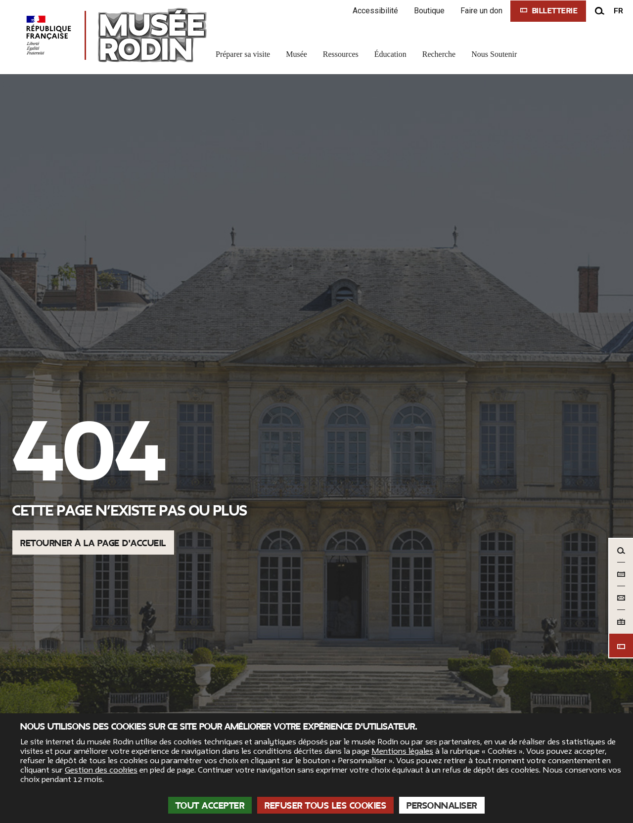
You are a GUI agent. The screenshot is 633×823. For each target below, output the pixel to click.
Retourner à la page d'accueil (93, 543)
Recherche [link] (439, 54)
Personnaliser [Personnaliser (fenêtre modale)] (442, 806)
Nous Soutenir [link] (494, 54)
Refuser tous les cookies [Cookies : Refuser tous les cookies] (325, 806)
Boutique (429, 10)
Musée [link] (296, 54)
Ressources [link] (341, 54)
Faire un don (481, 10)
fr (618, 11)
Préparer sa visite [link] (243, 54)
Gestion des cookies (101, 770)
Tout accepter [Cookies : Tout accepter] (210, 806)
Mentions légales (402, 751)
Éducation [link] (390, 54)
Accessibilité (375, 10)
